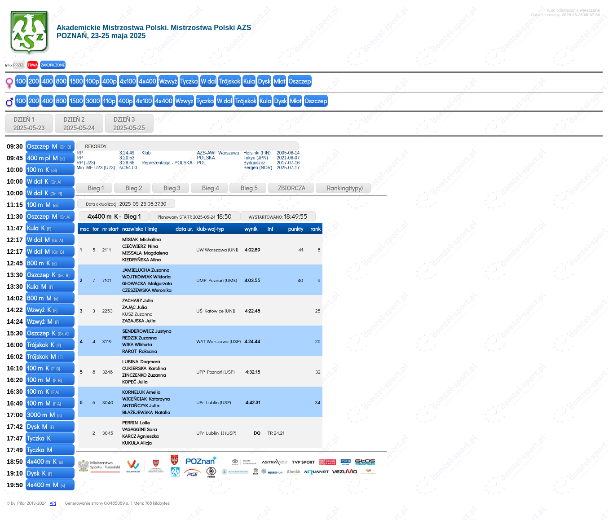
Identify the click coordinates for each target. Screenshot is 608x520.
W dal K (44, 181)
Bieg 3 (170, 188)
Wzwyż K (42, 309)
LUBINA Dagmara (141, 361)
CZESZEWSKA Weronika (147, 289)
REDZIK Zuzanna (139, 337)
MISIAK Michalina (141, 239)
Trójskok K (44, 344)
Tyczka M (40, 449)
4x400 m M (46, 484)
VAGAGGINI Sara (139, 429)
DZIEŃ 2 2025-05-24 (79, 123)
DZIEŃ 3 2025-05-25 (129, 123)
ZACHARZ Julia (137, 300)
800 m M (42, 298)
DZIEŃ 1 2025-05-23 (28, 123)
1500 (76, 81)
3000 (93, 101)
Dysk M (40, 426)
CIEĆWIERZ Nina (140, 245)
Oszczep (299, 81)
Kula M (40, 286)
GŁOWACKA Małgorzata (147, 283)
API (53, 503)
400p (109, 81)
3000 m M (44, 414)
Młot (279, 81)
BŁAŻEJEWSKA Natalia (146, 412)
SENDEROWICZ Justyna (147, 330)
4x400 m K (45, 461)
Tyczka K (39, 438)
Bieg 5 (248, 188)
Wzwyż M (43, 321)
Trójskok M (45, 356)
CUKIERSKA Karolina (144, 368)
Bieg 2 (132, 188)
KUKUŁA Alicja (137, 442)
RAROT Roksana (139, 351)
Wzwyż (168, 81)
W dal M (45, 239)
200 (34, 81)
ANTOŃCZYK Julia (140, 405)
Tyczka (189, 81)
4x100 (127, 81)
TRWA (32, 64)
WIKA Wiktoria (137, 344)
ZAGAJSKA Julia (138, 320)
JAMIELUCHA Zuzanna (145, 269)
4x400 (147, 81)
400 (47, 81)
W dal (208, 81)
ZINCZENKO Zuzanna (144, 374)
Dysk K (39, 473)
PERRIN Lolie (136, 422)
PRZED (18, 64)
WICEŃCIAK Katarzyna (146, 398)
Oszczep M (49, 146)
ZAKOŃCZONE (53, 64)
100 (21, 81)
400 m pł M (46, 158)
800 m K (42, 263)
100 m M (43, 204)
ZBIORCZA (291, 188)
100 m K (42, 169)
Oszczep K (48, 274)
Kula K (39, 228)
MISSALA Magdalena (145, 252)
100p (92, 81)
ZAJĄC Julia (134, 307)
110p (109, 101)
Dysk (264, 81)
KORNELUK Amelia (141, 391)
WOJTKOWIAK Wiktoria (146, 276)
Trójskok (229, 81)
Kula (249, 81)
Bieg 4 (209, 188)
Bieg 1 (94, 188)
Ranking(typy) (343, 188)
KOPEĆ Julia (134, 381)
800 (61, 81)
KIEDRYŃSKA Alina (141, 259)
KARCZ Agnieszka (140, 435)
